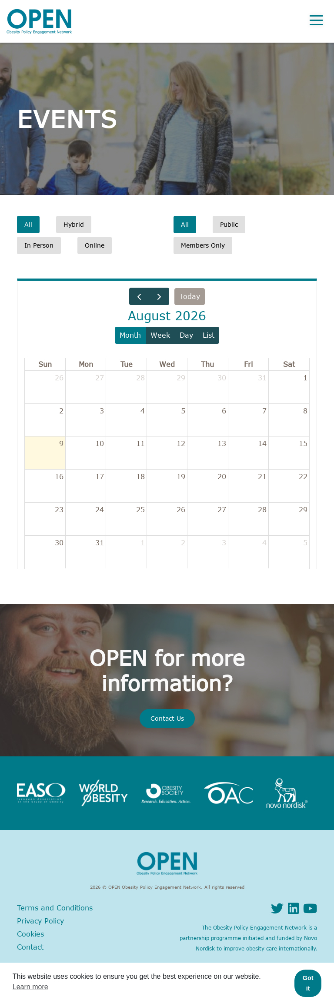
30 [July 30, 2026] (221, 378)
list (208, 335)
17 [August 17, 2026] (99, 476)
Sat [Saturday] (289, 364)
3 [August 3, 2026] (102, 411)
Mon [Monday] (86, 364)
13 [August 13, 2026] (221, 443)
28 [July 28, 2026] (140, 378)
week (160, 335)
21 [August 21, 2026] (262, 476)
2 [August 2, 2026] (61, 411)
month (130, 335)
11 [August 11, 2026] (140, 443)
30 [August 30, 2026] (59, 543)
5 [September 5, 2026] (305, 543)
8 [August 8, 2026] (305, 411)
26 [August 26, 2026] (181, 510)
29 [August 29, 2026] (303, 510)
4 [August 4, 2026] (142, 411)
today (190, 296)
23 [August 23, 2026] (59, 510)
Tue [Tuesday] (126, 364)
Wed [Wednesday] (167, 364)
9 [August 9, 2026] (61, 443)
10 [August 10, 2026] (99, 443)
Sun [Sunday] (45, 364)
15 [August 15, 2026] (303, 443)
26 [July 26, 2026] (59, 378)
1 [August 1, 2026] (305, 378)
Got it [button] (308, 983)
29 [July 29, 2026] (181, 378)
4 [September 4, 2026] (264, 543)
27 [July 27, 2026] (99, 378)
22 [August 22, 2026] (303, 476)
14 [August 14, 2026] (262, 443)
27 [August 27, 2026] (221, 510)
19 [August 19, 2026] (181, 476)
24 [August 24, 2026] (99, 510)
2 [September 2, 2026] (183, 543)
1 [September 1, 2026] (142, 543)
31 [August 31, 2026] (99, 543)
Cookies (30, 934)
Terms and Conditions (55, 908)
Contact (30, 947)
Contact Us (167, 718)
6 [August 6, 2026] (224, 411)
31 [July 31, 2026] (262, 378)
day (186, 335)
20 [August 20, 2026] (221, 476)
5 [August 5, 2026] (183, 411)
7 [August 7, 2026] (264, 411)
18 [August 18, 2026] (140, 476)
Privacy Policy (40, 921)
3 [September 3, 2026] (224, 543)
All (28, 224)
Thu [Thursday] (207, 364)
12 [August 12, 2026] (181, 443)
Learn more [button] (30, 987)
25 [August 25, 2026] (140, 510)
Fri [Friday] (248, 364)
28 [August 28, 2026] (262, 510)
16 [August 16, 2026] (59, 476)
